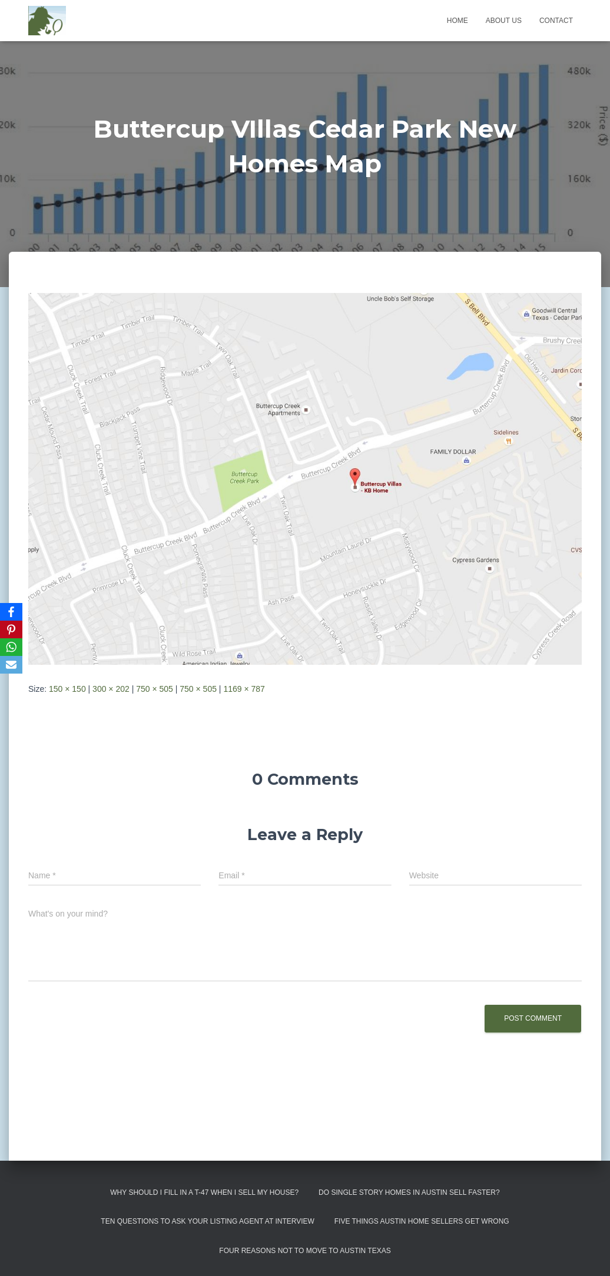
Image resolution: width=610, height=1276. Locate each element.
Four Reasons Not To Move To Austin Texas (304, 1251)
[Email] (11, 665)
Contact (556, 20)
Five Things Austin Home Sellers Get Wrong (421, 1221)
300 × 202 (111, 689)
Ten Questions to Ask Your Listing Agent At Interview (207, 1221)
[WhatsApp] (11, 647)
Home (457, 20)
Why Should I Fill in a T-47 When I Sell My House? (204, 1192)
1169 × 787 (243, 689)
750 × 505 (154, 689)
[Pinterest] (11, 629)
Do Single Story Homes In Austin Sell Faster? (409, 1192)
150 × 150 (67, 689)
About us (504, 20)
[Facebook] (11, 612)
